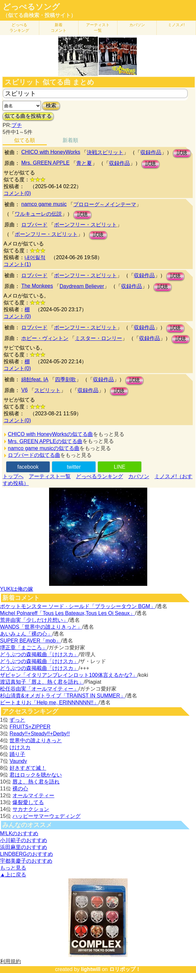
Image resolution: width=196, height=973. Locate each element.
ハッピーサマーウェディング (46, 816)
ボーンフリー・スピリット (85, 224)
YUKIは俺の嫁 (16, 589)
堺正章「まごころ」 (23, 647)
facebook (28, 467)
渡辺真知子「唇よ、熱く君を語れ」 (42, 682)
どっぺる (19, 28)
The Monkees (37, 286)
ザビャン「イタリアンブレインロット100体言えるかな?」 (68, 675)
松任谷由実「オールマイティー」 (39, 689)
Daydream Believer (82, 286)
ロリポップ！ (125, 969)
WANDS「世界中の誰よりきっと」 (41, 627)
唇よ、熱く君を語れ (36, 781)
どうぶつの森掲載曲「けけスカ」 (39, 654)
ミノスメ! (176, 25)
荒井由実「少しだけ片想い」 (34, 620)
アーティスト (98, 28)
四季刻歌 (65, 379)
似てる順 (24, 140)
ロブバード (34, 224)
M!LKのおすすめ (19, 833)
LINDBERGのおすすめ (26, 854)
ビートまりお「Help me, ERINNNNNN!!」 (49, 702)
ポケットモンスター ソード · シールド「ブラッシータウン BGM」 (77, 606)
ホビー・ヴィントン (44, 338)
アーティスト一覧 (50, 476)
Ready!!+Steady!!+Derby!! (39, 733)
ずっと (17, 720)
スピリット (47, 390)
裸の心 (20, 788)
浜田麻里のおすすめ (23, 847)
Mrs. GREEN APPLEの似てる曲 (45, 441)
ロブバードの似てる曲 (34, 455)
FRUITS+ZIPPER (29, 727)
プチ (16, 125)
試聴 (182, 153)
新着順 (70, 140)
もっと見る (13, 868)
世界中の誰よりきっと (35, 740)
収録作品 (150, 152)
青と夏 (84, 163)
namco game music (44, 204)
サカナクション (30, 809)
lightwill (90, 969)
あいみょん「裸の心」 (26, 634)
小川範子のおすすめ (23, 840)
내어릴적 (35, 257)
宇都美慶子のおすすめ (26, 861)
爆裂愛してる (28, 802)
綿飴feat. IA (34, 379)
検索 (51, 105)
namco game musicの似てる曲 (44, 448)
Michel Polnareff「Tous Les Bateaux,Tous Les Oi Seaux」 (67, 613)
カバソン (137, 25)
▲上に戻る (13, 874)
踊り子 (17, 754)
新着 (58, 28)
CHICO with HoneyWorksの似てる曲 (50, 434)
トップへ (13, 476)
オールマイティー (33, 795)
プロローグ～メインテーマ (104, 204)
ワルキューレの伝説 (38, 214)
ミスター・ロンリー (98, 338)
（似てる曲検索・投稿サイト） (39, 15)
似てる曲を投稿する (28, 116)
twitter (74, 467)
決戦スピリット (105, 152)
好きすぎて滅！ (27, 768)
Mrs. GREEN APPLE (45, 163)
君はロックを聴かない (35, 775)
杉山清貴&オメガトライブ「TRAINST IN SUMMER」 (62, 695)
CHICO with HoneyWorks (50, 152)
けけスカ (19, 747)
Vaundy (18, 761)
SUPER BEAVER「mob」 (30, 640)
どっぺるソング (31, 7)
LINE (120, 467)
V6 (24, 390)
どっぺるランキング (99, 476)
